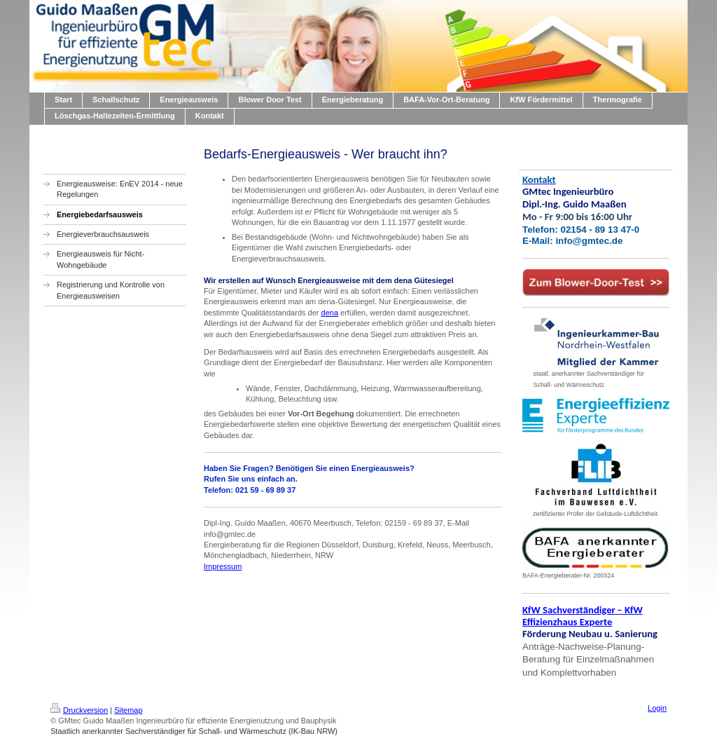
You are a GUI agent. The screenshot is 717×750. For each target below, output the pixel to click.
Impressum (223, 566)
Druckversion (79, 710)
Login (657, 708)
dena (329, 312)
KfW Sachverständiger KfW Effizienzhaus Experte (582, 616)
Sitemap (128, 710)
